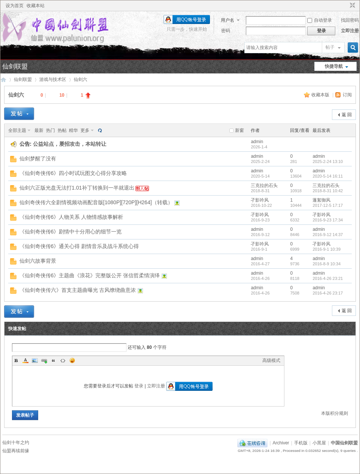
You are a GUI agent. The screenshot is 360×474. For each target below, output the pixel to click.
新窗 (239, 130)
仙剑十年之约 (15, 442)
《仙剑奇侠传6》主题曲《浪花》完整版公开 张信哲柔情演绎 (89, 275)
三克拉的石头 (264, 185)
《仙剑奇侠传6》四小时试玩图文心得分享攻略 (73, 173)
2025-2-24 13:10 (327, 161)
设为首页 (15, 5)
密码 (225, 30)
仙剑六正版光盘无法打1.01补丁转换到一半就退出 (76, 188)
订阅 (347, 94)
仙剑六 (80, 79)
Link (44, 360)
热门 (50, 130)
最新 (38, 130)
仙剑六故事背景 (37, 261)
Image (35, 360)
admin (257, 141)
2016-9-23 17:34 (327, 220)
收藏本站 (36, 5)
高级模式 (271, 360)
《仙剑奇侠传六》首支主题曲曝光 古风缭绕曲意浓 (77, 290)
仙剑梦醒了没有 (37, 158)
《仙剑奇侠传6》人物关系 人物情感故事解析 (71, 217)
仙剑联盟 (15, 66)
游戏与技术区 (52, 79)
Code (63, 360)
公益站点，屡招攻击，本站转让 (69, 144)
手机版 (301, 443)
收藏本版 (320, 94)
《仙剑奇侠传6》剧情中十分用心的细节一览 (70, 232)
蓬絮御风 (321, 200)
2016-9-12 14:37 (327, 234)
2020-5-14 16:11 (327, 176)
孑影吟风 (260, 200)
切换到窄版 (351, 5)
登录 (138, 386)
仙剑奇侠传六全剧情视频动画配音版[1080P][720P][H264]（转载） (96, 202)
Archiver (281, 443)
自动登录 (319, 20)
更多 (84, 130)
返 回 (347, 114)
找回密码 (350, 20)
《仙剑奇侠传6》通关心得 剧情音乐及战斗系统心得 (79, 246)
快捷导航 (334, 66)
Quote (53, 360)
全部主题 (17, 130)
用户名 (227, 20)
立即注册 (350, 30)
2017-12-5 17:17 (327, 205)
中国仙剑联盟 (3, 79)
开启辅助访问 (345, 5)
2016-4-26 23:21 (327, 278)
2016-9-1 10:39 (326, 249)
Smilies (72, 360)
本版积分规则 (334, 413)
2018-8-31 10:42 (327, 190)
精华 (73, 130)
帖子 (330, 47)
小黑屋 (319, 443)
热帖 (62, 130)
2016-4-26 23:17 (327, 293)
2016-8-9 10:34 (326, 264)
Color (25, 360)
